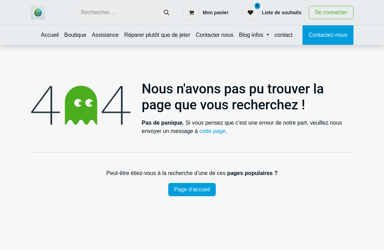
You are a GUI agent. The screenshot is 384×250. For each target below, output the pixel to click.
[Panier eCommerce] (205, 12)
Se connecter (331, 12)
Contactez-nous (327, 35)
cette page (212, 131)
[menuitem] (50, 35)
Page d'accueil (192, 189)
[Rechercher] (166, 13)
